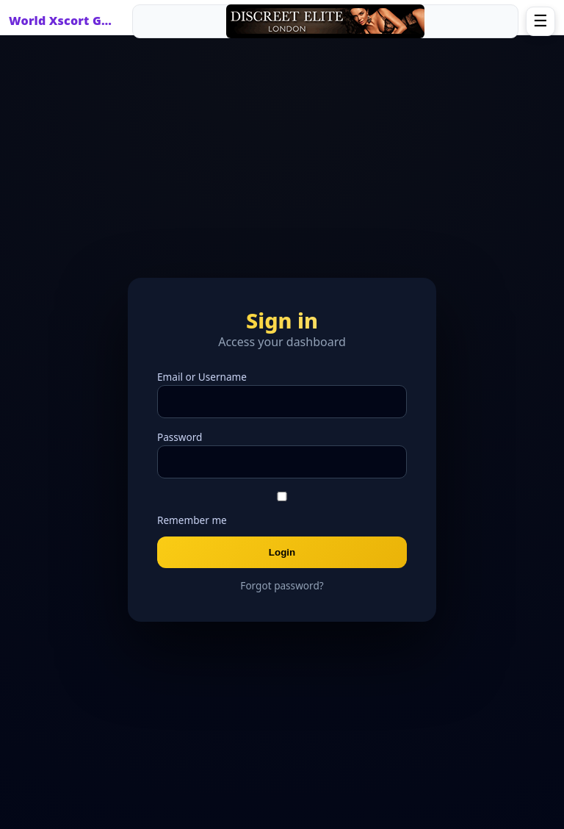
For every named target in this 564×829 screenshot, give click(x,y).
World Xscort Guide (64, 20)
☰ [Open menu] (540, 21)
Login (282, 552)
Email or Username (202, 377)
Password (179, 437)
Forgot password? (281, 585)
